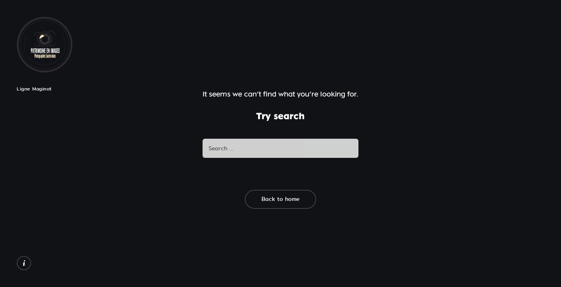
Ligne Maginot (34, 88)
